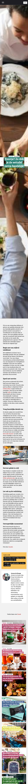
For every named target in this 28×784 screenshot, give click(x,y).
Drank (19, 614)
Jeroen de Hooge (16, 573)
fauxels (11, 547)
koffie (9, 392)
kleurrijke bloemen (8, 433)
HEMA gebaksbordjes (9, 478)
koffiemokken (7, 388)
